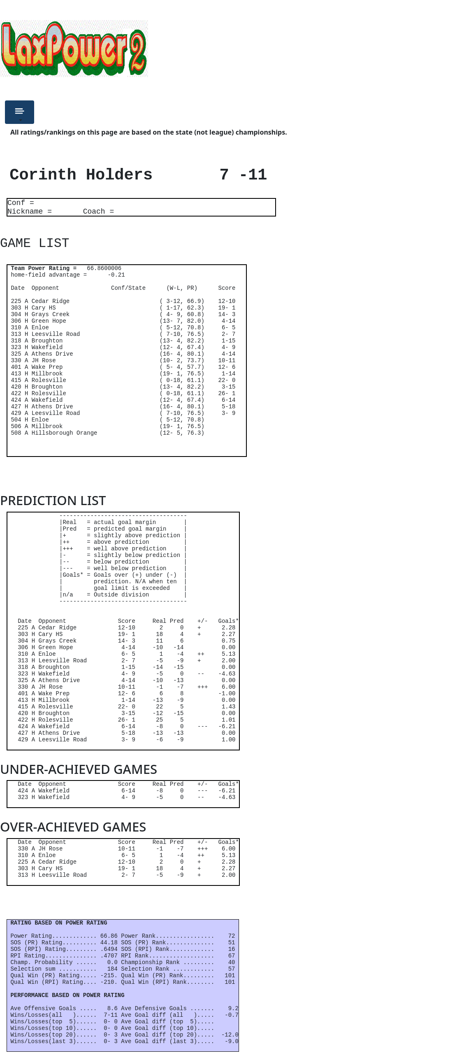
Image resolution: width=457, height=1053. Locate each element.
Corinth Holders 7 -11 (133, 175)
